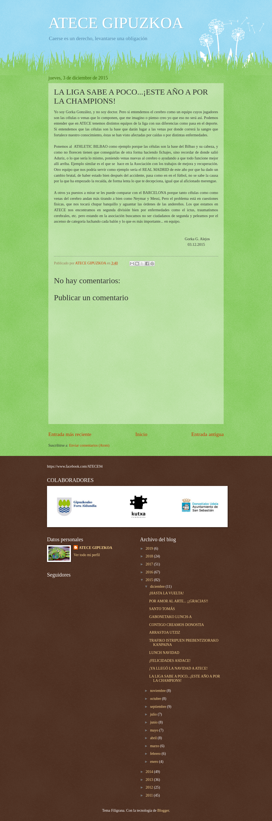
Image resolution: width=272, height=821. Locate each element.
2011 (150, 795)
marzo (155, 746)
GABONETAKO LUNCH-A (170, 617)
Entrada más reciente (69, 434)
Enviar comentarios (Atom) (89, 445)
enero (154, 762)
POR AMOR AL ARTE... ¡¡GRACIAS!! (178, 601)
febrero (156, 754)
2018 (150, 556)
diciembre (158, 587)
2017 (150, 564)
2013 (150, 780)
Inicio (141, 434)
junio (154, 722)
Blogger (163, 810)
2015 (150, 580)
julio (154, 714)
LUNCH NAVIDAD (164, 653)
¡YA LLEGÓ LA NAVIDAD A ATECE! (178, 668)
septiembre (158, 707)
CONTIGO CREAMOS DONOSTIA (176, 625)
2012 (150, 787)
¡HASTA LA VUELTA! (166, 593)
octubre (156, 699)
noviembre (158, 691)
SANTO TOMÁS (162, 609)
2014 (150, 772)
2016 (150, 572)
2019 (150, 549)
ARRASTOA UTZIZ (164, 632)
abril (154, 738)
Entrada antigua (207, 434)
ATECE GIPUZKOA (115, 23)
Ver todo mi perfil (87, 555)
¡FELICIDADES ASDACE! (169, 661)
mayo (154, 730)
